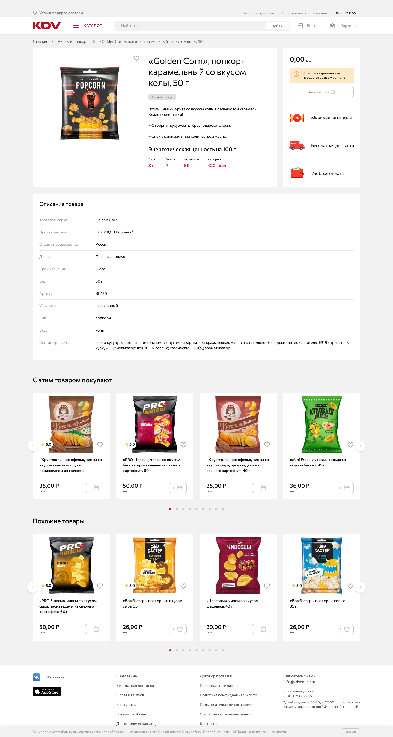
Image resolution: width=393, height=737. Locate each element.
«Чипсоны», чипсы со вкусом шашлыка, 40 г (232, 595)
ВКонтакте (54, 668)
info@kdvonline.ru (299, 673)
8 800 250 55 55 (348, 4)
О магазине (126, 667)
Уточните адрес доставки (61, 4)
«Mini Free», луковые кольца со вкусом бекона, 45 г (318, 453)
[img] (136, 49)
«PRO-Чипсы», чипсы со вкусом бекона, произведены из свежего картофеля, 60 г (152, 456)
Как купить (321, 4)
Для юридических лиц (136, 714)
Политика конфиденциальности (228, 686)
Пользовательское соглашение (227, 695)
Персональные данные (220, 676)
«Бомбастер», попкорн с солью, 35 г (318, 595)
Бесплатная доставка (259, 4)
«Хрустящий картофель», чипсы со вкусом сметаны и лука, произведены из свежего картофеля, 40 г (70, 456)
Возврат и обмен (131, 705)
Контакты (208, 714)
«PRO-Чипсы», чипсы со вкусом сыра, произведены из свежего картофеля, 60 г (68, 597)
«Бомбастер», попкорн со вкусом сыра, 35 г (152, 595)
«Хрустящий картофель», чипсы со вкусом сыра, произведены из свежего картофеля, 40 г (237, 456)
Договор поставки (216, 667)
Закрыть (351, 731)
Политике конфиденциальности (261, 731)
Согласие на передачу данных (226, 705)
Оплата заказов (294, 4)
